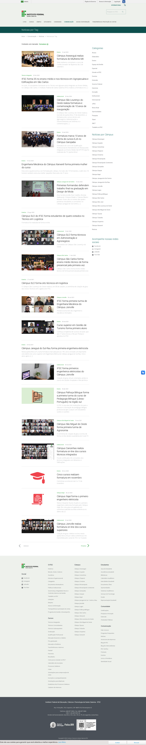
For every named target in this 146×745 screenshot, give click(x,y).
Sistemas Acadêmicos (107, 591)
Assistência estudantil (107, 572)
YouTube (97, 255)
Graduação (51, 631)
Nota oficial (95, 107)
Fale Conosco (105, 630)
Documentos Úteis (106, 584)
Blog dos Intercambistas (108, 646)
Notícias (103, 636)
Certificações (105, 610)
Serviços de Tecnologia (108, 594)
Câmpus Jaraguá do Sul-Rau (101, 182)
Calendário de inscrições (55, 663)
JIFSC (94, 104)
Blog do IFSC (104, 642)
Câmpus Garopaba (98, 166)
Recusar (136, 743)
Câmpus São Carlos (62, 255)
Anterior (26, 546)
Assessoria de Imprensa (108, 639)
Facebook (97, 246)
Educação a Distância (54, 644)
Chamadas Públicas (107, 620)
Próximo (83, 546)
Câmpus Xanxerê (97, 225)
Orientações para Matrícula (56, 681)
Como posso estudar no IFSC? (57, 660)
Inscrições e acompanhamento (57, 678)
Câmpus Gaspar (97, 170)
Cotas (49, 669)
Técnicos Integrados (54, 622)
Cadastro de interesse (54, 687)
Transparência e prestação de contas (59, 609)
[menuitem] (24, 22)
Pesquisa (95, 115)
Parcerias (51, 653)
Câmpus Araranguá (98, 139)
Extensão (95, 80)
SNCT (94, 123)
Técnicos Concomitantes (55, 625)
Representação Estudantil (108, 600)
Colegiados (51, 581)
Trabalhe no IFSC (97, 127)
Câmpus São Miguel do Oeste (65, 420)
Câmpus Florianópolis (98, 159)
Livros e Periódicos (106, 658)
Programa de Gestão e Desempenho (59, 612)
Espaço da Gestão (97, 64)
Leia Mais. (62, 742)
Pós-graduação (52, 641)
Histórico (50, 569)
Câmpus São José (97, 202)
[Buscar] (123, 12)
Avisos (94, 53)
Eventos (24, 212)
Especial (94, 68)
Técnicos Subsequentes (55, 628)
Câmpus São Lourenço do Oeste (102, 206)
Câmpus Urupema (97, 221)
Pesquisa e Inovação (107, 613)
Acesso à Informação (54, 606)
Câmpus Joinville (62, 297)
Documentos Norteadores (56, 584)
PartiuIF (50, 650)
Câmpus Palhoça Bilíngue (100, 194)
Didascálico (95, 56)
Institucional (60, 96)
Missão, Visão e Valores (55, 572)
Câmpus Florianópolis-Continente (102, 162)
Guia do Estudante (106, 569)
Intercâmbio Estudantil (107, 581)
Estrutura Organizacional (55, 578)
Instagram (97, 249)
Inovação (95, 92)
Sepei (94, 119)
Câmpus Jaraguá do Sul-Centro (66, 181)
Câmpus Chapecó (97, 151)
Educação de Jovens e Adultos (57, 638)
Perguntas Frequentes (107, 633)
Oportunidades (96, 111)
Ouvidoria (51, 575)
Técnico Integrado (27, 75)
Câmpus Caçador (97, 143)
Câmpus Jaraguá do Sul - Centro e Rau (85, 600)
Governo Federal (97, 84)
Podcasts (103, 652)
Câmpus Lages (96, 190)
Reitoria (94, 229)
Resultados (51, 657)
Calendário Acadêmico (107, 578)
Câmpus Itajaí (61, 492)
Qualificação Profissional (55, 635)
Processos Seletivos (54, 666)
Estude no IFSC (96, 72)
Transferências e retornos (56, 647)
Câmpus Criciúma (97, 155)
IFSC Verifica (104, 649)
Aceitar (117, 743)
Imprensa (95, 88)
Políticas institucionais (54, 588)
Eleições (50, 602)
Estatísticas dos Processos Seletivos (59, 684)
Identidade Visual (106, 661)
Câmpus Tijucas (97, 213)
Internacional (96, 100)
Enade (103, 597)
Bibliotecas (104, 575)
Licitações (51, 599)
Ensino (59, 52)
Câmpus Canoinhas (98, 147)
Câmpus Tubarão (97, 217)
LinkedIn (97, 252)
